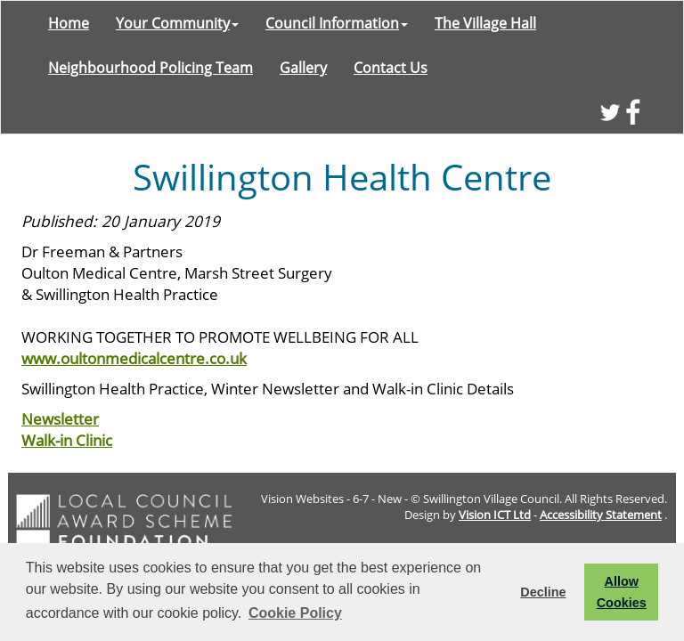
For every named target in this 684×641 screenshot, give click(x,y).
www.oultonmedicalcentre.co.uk (134, 358)
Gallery (303, 67)
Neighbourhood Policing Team (150, 67)
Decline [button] (543, 592)
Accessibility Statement (601, 515)
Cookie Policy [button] (295, 613)
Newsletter (60, 418)
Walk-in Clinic (66, 439)
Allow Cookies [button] (622, 592)
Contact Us (391, 67)
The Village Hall (485, 23)
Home (68, 23)
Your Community (177, 23)
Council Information (336, 23)
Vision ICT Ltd (495, 515)
